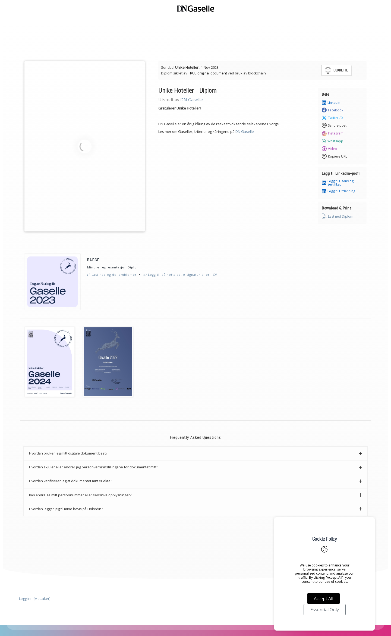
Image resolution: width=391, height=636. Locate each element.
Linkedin (331, 102)
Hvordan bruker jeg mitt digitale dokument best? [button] (68, 453)
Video (329, 148)
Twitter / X (332, 117)
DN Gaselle (191, 100)
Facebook (332, 110)
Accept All (323, 598)
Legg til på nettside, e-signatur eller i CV (180, 274)
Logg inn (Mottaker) (34, 598)
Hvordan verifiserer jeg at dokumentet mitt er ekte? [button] (70, 480)
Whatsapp (332, 141)
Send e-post (334, 125)
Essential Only (324, 610)
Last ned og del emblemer (112, 274)
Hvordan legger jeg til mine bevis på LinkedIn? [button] (66, 508)
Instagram (332, 133)
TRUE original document (208, 73)
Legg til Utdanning (338, 191)
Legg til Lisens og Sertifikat (338, 182)
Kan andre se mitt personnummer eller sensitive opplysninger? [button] (80, 495)
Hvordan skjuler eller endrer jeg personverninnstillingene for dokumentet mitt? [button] (93, 467)
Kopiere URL (334, 156)
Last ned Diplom (337, 216)
